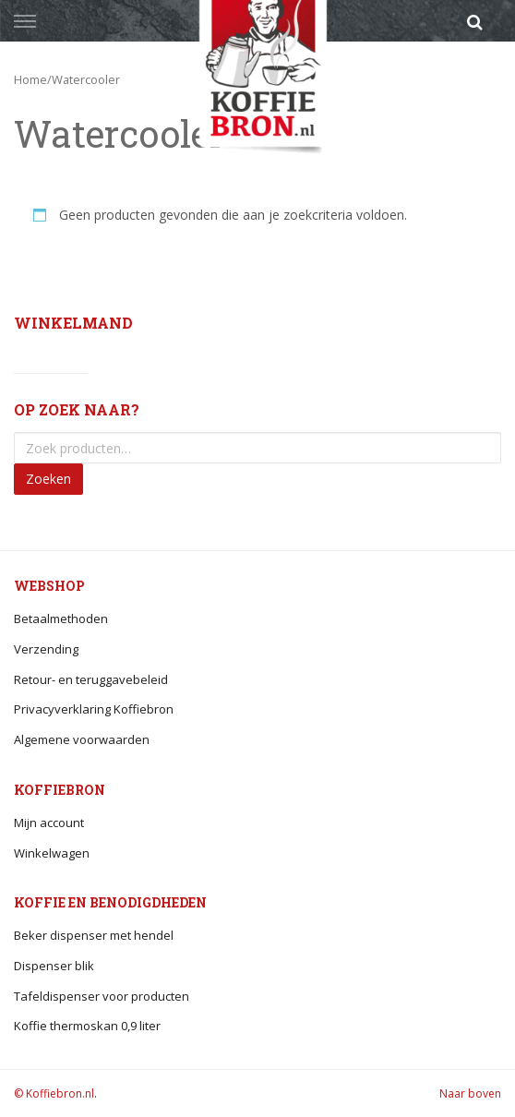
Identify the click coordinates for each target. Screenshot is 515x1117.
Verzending (46, 649)
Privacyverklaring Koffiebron (94, 709)
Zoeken (48, 478)
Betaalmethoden (61, 618)
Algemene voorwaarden (82, 739)
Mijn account (49, 822)
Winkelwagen (52, 853)
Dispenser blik (54, 965)
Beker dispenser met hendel (94, 935)
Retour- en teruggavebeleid (91, 679)
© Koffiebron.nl (54, 1093)
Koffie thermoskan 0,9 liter (87, 1025)
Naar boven (470, 1093)
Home (30, 79)
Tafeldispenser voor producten (101, 996)
